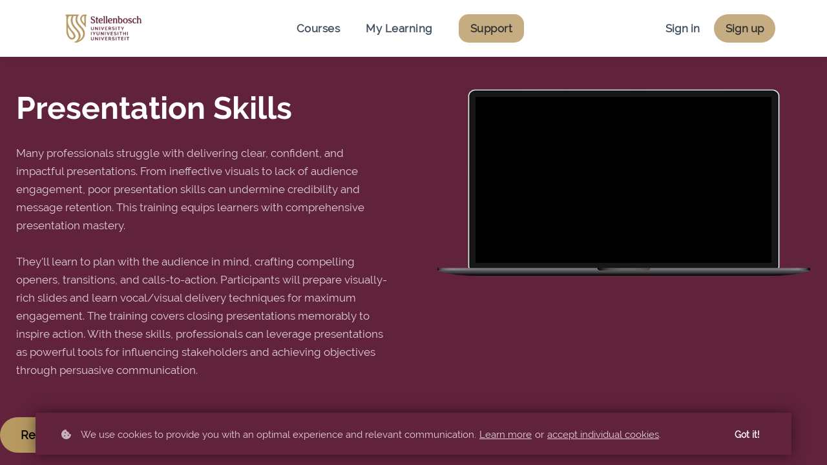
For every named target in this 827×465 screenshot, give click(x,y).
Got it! (747, 434)
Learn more (505, 434)
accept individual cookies (603, 434)
